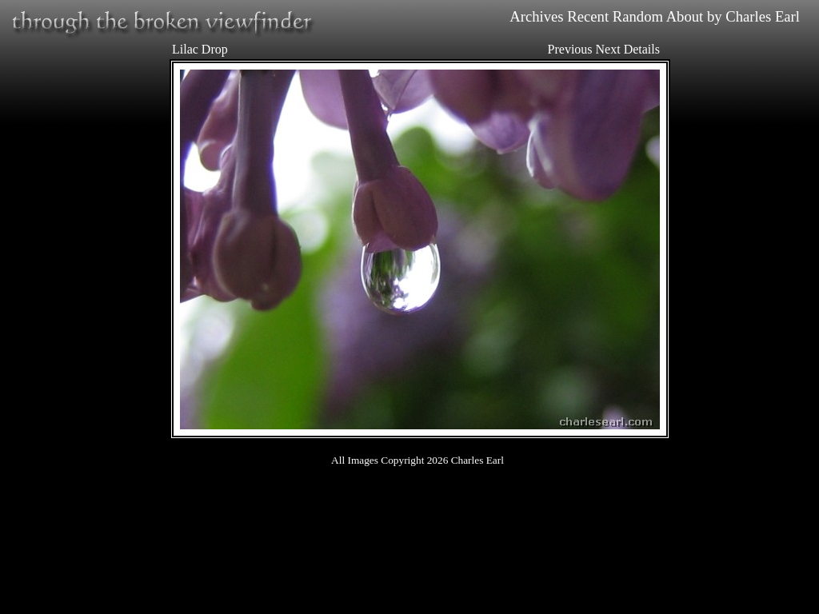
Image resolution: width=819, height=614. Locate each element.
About (685, 16)
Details (642, 49)
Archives (536, 16)
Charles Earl (762, 16)
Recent (588, 16)
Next (608, 49)
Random (638, 16)
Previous (570, 49)
